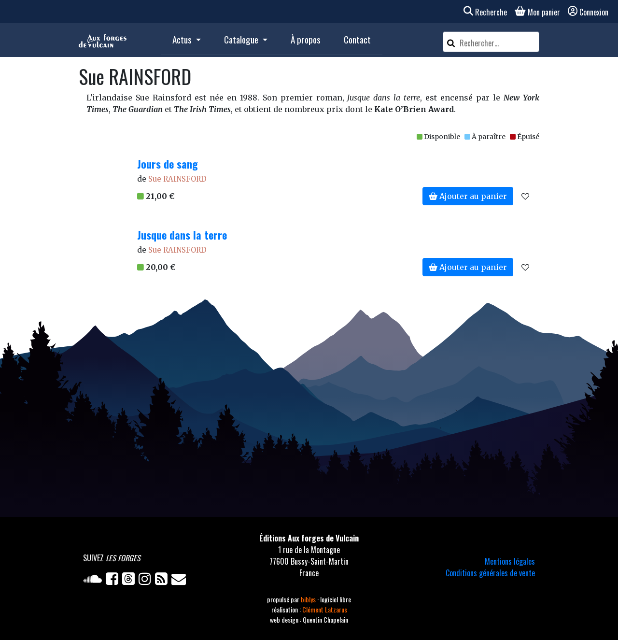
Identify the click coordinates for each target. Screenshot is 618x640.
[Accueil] (102, 40)
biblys (309, 599)
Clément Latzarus (324, 609)
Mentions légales (510, 561)
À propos (306, 39)
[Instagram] (147, 580)
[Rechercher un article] (498, 43)
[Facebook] (114, 580)
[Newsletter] (179, 580)
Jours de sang (167, 163)
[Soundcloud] (94, 580)
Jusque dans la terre (182, 234)
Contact (357, 39)
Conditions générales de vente (490, 573)
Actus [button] (183, 39)
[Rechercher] (451, 42)
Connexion (588, 12)
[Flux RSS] (163, 580)
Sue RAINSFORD (177, 179)
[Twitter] (130, 580)
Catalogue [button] (242, 39)
